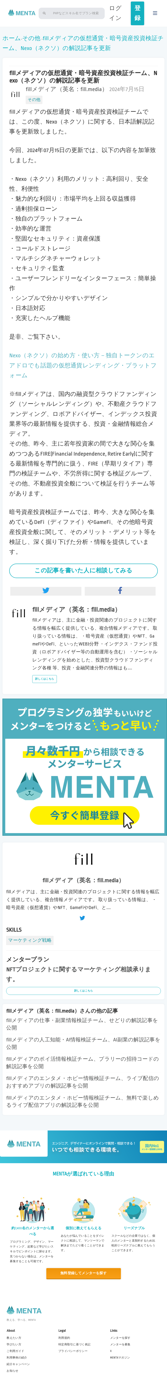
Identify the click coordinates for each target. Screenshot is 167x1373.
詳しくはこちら (44, 679)
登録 (137, 13)
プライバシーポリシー (73, 1351)
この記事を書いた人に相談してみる (83, 571)
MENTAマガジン (120, 1357)
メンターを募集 (120, 1344)
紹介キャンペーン (18, 1364)
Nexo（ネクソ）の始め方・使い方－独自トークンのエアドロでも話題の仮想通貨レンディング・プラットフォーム (82, 365)
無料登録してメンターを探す (83, 1273)
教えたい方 (14, 1337)
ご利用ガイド (15, 1351)
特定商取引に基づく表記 (74, 1344)
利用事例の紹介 (17, 1357)
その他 (31, 38)
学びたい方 (14, 1344)
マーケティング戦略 (29, 940)
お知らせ (12, 1370)
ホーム (11, 38)
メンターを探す (120, 1337)
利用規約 (64, 1337)
